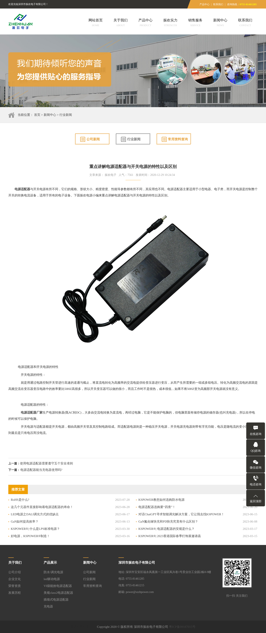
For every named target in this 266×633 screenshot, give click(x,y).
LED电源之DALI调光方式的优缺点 (35, 514)
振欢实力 (170, 23)
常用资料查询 (178, 139)
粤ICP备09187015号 (182, 626)
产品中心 (204, 4)
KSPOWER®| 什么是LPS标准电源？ (35, 528)
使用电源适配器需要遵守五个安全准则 (46, 463)
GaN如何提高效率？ (24, 521)
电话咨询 (255, 484)
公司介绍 (14, 572)
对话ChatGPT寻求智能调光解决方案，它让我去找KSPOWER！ (181, 514)
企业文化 (14, 579)
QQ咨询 (256, 450)
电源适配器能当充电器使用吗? (41, 469)
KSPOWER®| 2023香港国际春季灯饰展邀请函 (169, 536)
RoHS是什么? (20, 499)
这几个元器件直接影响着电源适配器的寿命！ (42, 507)
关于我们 (120, 23)
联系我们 (218, 4)
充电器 (48, 606)
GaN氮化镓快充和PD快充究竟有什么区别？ (168, 521)
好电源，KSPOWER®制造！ (30, 536)
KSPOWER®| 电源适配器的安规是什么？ (166, 528)
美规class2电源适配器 (58, 592)
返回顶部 (255, 501)
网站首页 (95, 23)
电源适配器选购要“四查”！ (156, 507)
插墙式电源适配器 (56, 599)
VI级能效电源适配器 (58, 586)
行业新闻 (65, 114)
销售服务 (195, 23)
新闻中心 (220, 23)
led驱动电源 (52, 579)
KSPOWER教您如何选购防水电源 (161, 499)
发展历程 (14, 592)
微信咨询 (255, 467)
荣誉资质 (14, 586)
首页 (37, 114)
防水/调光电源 (53, 572)
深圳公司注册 (79, 626)
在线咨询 (255, 434)
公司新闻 (93, 139)
